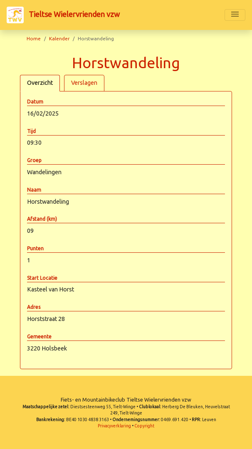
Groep (34, 160)
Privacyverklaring (114, 426)
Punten (35, 248)
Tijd (31, 131)
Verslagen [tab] (84, 82)
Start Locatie (42, 278)
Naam (34, 189)
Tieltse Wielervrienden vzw (63, 15)
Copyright (144, 426)
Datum (35, 101)
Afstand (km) (42, 219)
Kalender (59, 38)
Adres (33, 307)
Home (34, 38)
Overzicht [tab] (40, 82)
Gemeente (39, 336)
